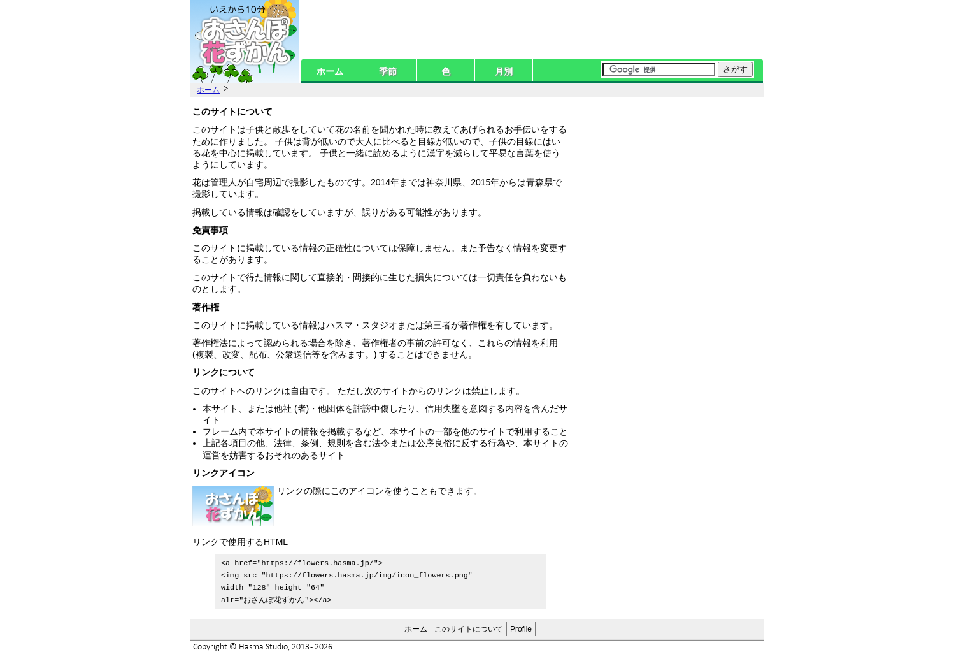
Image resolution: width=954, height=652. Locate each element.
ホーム (330, 71)
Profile (521, 626)
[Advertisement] (668, 183)
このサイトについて (468, 626)
